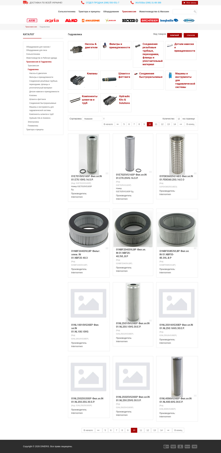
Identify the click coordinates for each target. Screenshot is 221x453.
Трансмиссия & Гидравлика (39, 62)
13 (168, 124)
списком (191, 35)
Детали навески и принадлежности (44, 92)
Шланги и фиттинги (37, 99)
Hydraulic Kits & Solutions (39, 118)
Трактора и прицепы (35, 130)
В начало (108, 124)
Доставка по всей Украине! (46, 2)
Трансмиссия (31, 27)
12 (162, 124)
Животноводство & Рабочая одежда (41, 58)
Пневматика (33, 126)
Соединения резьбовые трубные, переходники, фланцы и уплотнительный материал (43, 84)
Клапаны (33, 95)
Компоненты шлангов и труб (41, 114)
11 (156, 124)
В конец (190, 124)
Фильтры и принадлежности (41, 77)
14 (175, 124)
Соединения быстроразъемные (42, 103)
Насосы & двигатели (38, 73)
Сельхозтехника (33, 54)
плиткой (174, 35)
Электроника (33, 122)
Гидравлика (33, 69)
